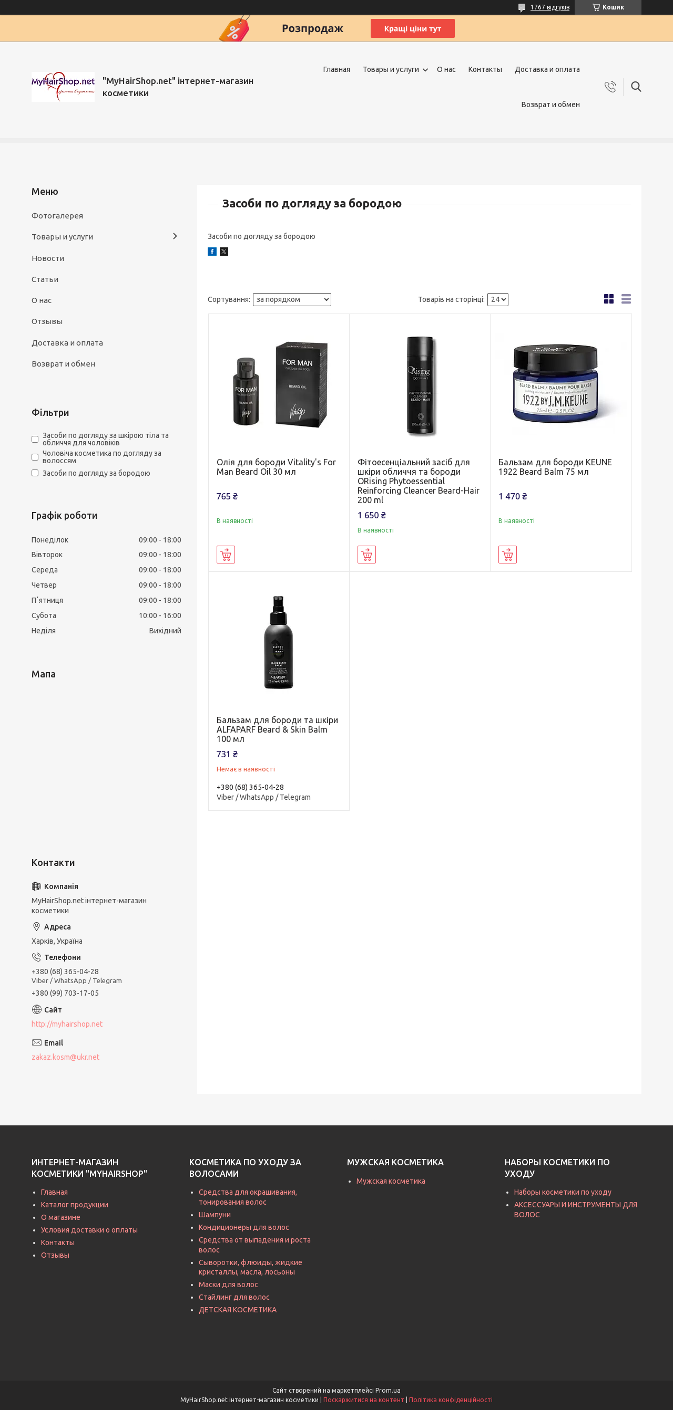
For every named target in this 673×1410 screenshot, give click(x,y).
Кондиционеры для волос (244, 1227)
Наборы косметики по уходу (562, 1192)
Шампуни (215, 1214)
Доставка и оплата (547, 69)
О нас (446, 69)
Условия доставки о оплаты (89, 1230)
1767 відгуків (550, 7)
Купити (226, 554)
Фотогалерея (57, 215)
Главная (336, 69)
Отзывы (47, 321)
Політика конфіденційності (451, 1399)
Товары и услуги (391, 69)
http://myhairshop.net (67, 1024)
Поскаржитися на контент (363, 1399)
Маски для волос (228, 1284)
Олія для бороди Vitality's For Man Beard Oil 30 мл (276, 466)
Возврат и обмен (551, 104)
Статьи (45, 279)
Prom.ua (388, 1390)
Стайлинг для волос (234, 1297)
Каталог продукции (74, 1204)
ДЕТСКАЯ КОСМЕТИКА (238, 1309)
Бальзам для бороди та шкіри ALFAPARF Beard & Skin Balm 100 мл (277, 729)
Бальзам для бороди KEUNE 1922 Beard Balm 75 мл (555, 466)
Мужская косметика (390, 1181)
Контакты (485, 69)
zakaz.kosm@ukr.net (65, 1057)
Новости (48, 258)
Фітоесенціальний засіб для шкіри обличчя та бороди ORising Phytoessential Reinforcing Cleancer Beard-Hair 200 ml (419, 481)
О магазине (60, 1217)
